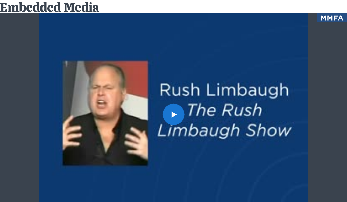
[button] (173, 114)
